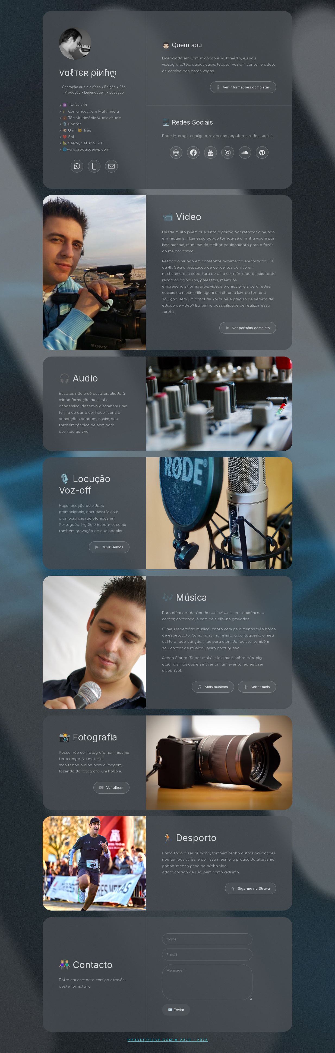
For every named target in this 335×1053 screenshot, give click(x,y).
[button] (77, 166)
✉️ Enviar (176, 1009)
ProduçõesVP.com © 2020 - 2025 (168, 1040)
